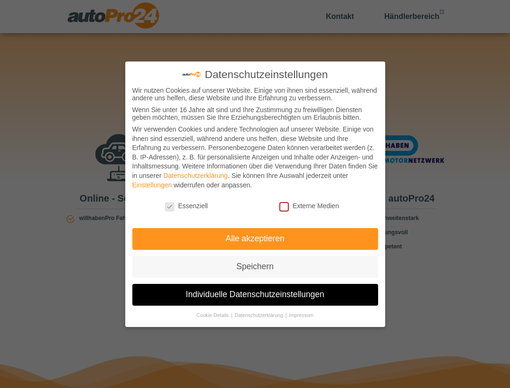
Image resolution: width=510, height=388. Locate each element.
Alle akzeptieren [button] (255, 238)
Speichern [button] (255, 266)
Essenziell (186, 206)
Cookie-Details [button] (213, 315)
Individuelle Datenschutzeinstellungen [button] (255, 294)
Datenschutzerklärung (196, 175)
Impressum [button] (301, 315)
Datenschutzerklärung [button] (260, 315)
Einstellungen (152, 185)
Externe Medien (309, 206)
